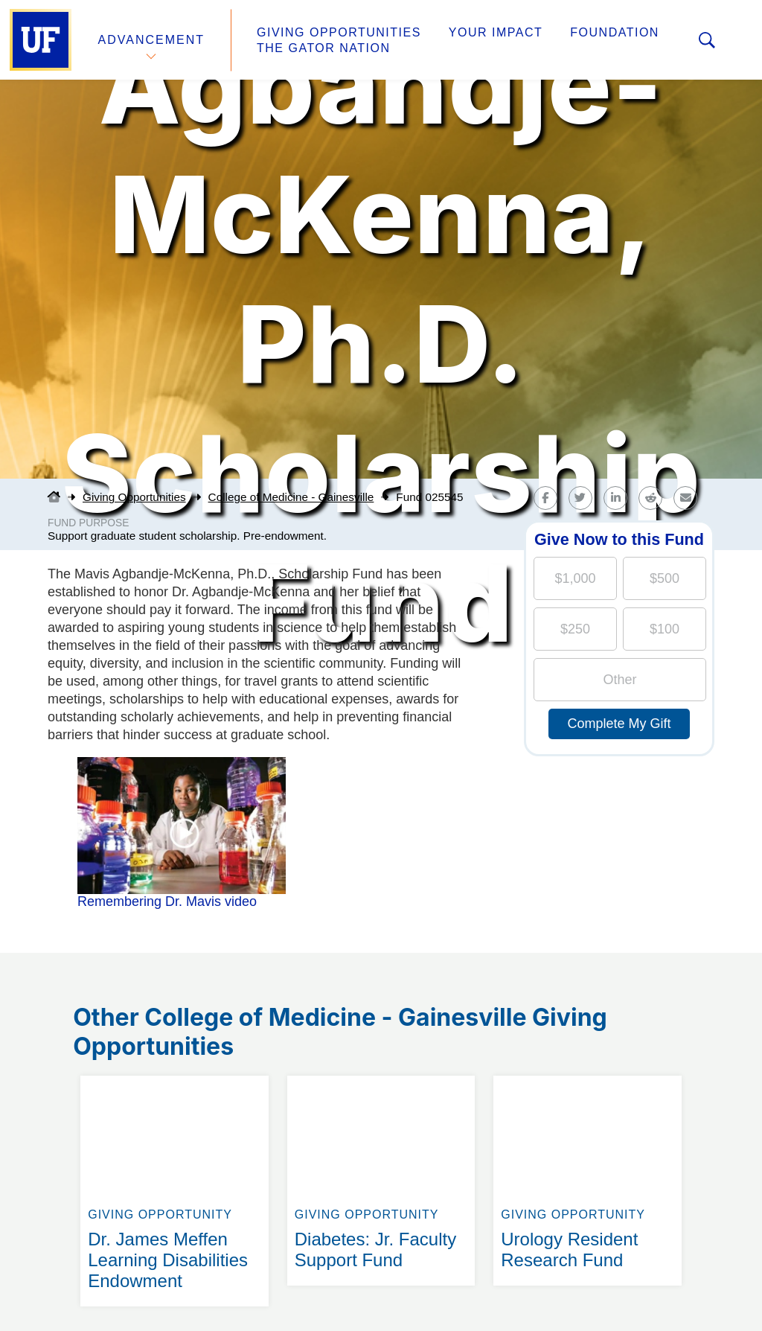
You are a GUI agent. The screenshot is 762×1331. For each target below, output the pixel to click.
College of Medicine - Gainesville (291, 497)
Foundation (614, 32)
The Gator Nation (324, 48)
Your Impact (495, 32)
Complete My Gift (618, 723)
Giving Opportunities (339, 32)
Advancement (151, 39)
